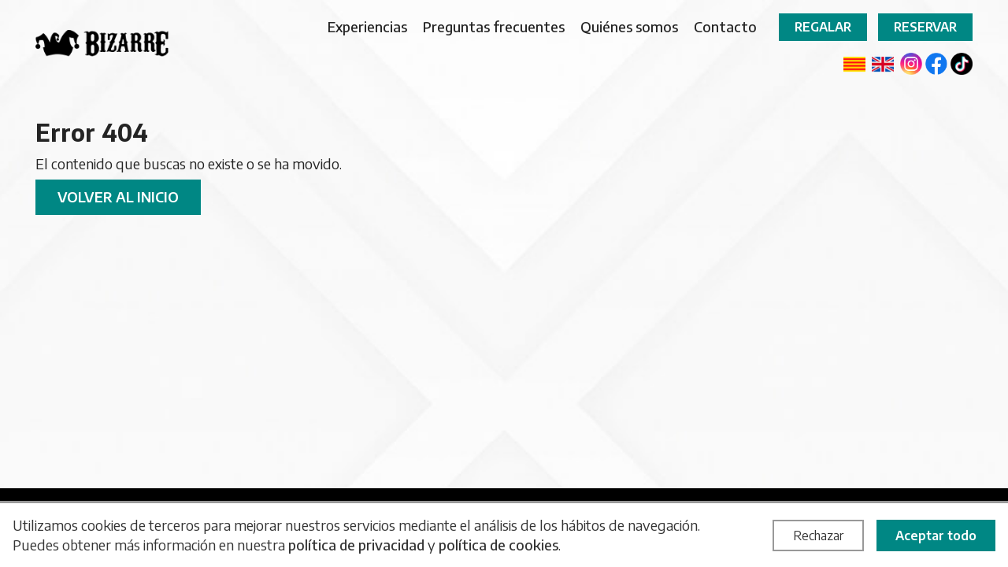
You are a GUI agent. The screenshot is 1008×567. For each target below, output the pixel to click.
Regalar (823, 27)
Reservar (925, 27)
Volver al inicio (118, 196)
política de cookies (498, 545)
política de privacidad (356, 545)
